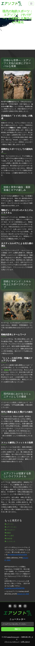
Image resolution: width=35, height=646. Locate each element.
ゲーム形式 (10, 536)
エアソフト (10, 524)
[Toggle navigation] (31, 3)
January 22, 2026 (23, 594)
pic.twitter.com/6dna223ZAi (17, 555)
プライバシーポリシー (11, 642)
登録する (18, 629)
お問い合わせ (25, 642)
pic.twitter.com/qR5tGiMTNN (14, 588)
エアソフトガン (11, 527)
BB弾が (6, 370)
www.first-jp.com (13, 637)
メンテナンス (10, 541)
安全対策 (9, 538)
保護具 (8, 533)
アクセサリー (10, 530)
